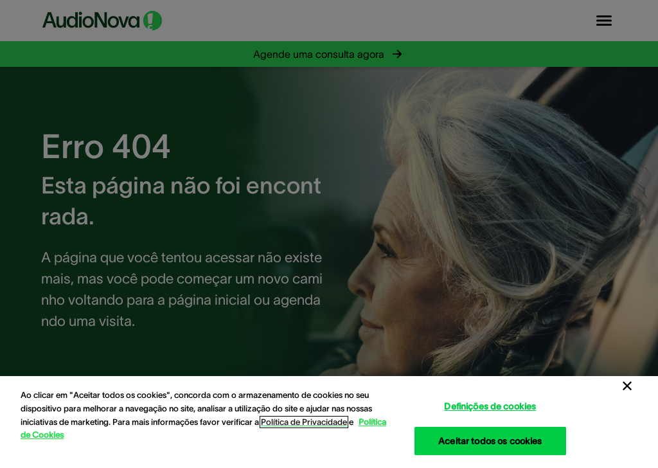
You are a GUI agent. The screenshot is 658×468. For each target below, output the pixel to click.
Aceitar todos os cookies (490, 441)
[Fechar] (627, 386)
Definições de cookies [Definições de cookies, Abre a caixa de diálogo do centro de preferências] (490, 406)
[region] (329, 422)
